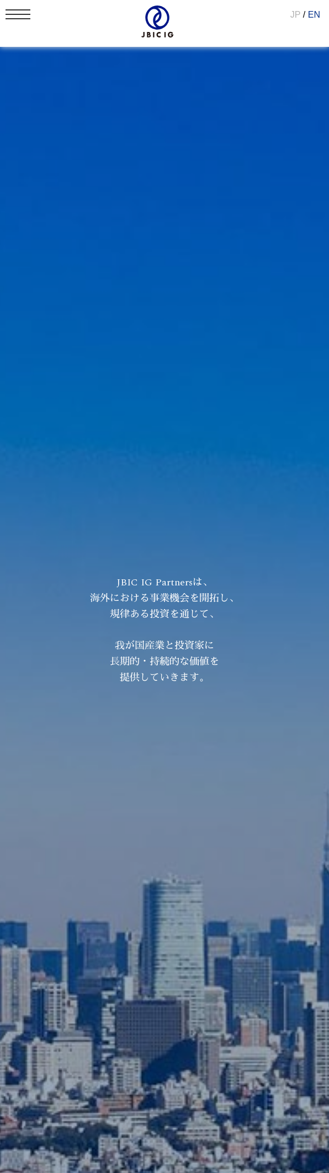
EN (314, 14)
